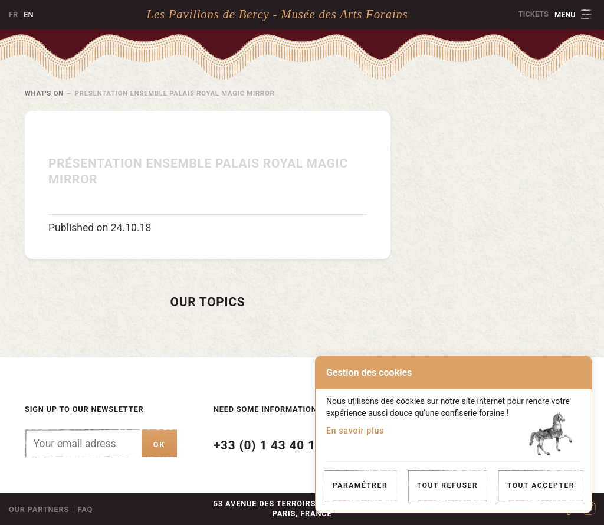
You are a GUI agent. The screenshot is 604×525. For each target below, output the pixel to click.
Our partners (39, 509)
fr (13, 14)
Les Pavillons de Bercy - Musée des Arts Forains (277, 14)
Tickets (533, 13)
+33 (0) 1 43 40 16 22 (278, 445)
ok (159, 444)
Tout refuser (447, 485)
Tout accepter (541, 485)
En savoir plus (355, 430)
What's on (45, 93)
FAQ (85, 509)
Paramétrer (360, 485)
